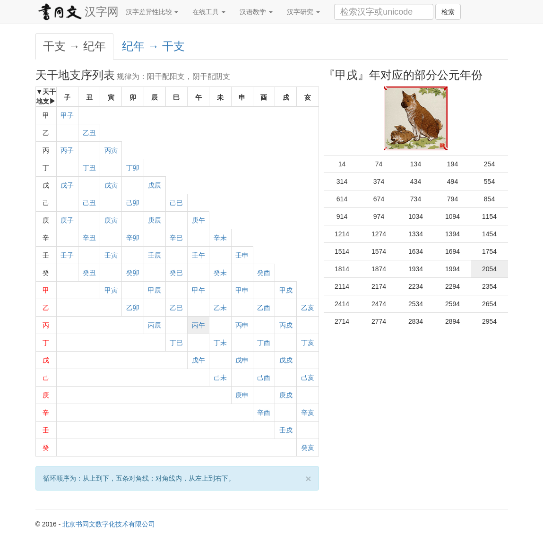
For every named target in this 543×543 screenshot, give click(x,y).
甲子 (67, 115)
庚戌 (286, 395)
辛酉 (263, 412)
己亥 (307, 377)
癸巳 (176, 272)
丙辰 (154, 325)
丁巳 (176, 342)
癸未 (220, 272)
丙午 (198, 325)
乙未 (220, 307)
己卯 (132, 203)
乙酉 (263, 307)
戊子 (67, 185)
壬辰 (154, 255)
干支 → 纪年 (74, 46)
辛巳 (176, 237)
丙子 (67, 150)
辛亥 (307, 412)
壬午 (198, 255)
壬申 (242, 255)
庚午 (198, 220)
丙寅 (111, 150)
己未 (220, 377)
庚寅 (111, 220)
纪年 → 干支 (153, 46)
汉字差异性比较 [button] (152, 12)
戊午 (198, 360)
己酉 (263, 377)
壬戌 (286, 430)
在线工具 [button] (208, 12)
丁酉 (263, 342)
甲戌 (286, 290)
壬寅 (111, 255)
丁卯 (132, 168)
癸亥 (307, 447)
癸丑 (89, 272)
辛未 (220, 237)
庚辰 (154, 220)
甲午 (198, 290)
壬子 (67, 255)
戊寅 (111, 185)
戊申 (242, 360)
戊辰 (154, 185)
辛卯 (132, 237)
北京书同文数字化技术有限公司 (108, 524)
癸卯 (132, 272)
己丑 (89, 203)
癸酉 (263, 272)
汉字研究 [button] (303, 12)
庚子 (67, 220)
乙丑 (89, 133)
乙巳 (176, 307)
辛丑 (89, 237)
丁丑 (89, 168)
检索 (448, 12)
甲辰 (154, 290)
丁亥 (307, 342)
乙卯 (132, 307)
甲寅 (111, 290)
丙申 (242, 325)
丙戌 (286, 325)
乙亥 (307, 307)
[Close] (308, 478)
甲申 (242, 290)
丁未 (220, 342)
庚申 (242, 395)
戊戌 (286, 360)
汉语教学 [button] (256, 12)
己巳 (176, 203)
